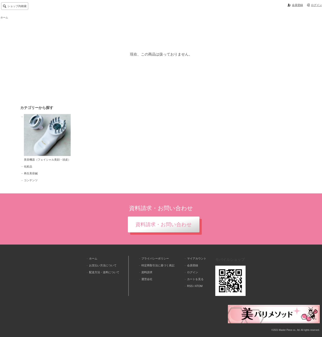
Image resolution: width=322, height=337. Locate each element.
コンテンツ (31, 180)
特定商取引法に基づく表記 (157, 265)
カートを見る (195, 279)
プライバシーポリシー (155, 258)
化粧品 (28, 166)
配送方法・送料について (104, 272)
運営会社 (146, 279)
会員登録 (297, 5)
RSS (190, 286)
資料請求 (146, 272)
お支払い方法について (103, 265)
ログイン (316, 5)
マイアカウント (196, 258)
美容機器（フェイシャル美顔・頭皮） (47, 137)
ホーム (4, 17)
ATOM (199, 286)
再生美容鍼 (31, 173)
